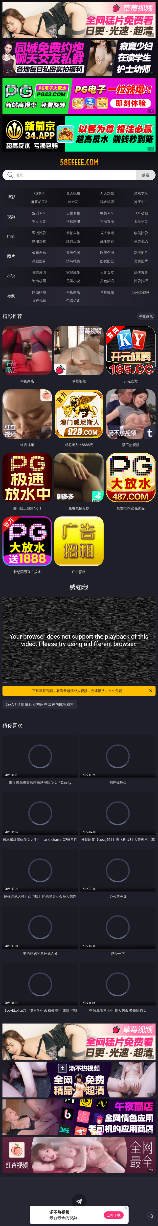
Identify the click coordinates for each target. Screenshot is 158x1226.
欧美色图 (107, 252)
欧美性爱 (141, 232)
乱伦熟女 (107, 241)
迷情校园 (39, 280)
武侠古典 (141, 272)
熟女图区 (107, 261)
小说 (11, 276)
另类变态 (141, 241)
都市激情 (39, 272)
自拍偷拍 (73, 213)
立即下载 (114, 1215)
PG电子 (39, 193)
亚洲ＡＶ (39, 213)
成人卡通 (107, 232)
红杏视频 (39, 300)
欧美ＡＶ (107, 213)
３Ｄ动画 (141, 213)
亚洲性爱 (39, 232)
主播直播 (107, 221)
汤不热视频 (141, 292)
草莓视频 (107, 292)
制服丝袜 (39, 241)
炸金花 (73, 201)
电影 (11, 236)
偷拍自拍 (73, 232)
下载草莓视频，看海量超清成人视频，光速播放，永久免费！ (92, 691)
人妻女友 (107, 272)
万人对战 (107, 193)
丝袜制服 (73, 221)
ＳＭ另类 (141, 221)
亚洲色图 (73, 252)
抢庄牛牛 (141, 201)
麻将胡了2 (39, 201)
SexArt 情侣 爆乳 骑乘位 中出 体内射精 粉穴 (40, 704)
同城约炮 (39, 292)
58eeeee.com (79, 162)
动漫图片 (141, 252)
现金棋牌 (107, 201)
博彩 (11, 197)
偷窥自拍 (39, 252)
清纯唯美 (73, 261)
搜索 (145, 175)
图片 (11, 256)
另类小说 (73, 280)
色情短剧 (73, 300)
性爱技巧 (141, 280)
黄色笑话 (107, 280)
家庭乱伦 (73, 272)
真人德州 (73, 193)
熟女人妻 (39, 221)
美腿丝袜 (39, 261)
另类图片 (141, 261)
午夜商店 (73, 292)
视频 (11, 216)
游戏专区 (141, 193)
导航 (11, 295)
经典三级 (73, 241)
